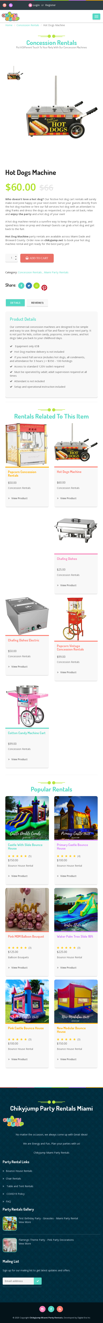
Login (36, 5)
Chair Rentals (12, 1178)
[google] (60, 1309)
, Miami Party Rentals (55, 272)
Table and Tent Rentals (18, 1186)
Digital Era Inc (84, 1317)
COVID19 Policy (14, 1193)
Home (8, 25)
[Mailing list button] (38, 1281)
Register (50, 5)
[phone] (11, 5)
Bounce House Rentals (17, 1171)
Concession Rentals (28, 25)
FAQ (7, 1201)
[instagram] (4, 5)
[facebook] (51, 1309)
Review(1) (37, 302)
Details (15, 302)
